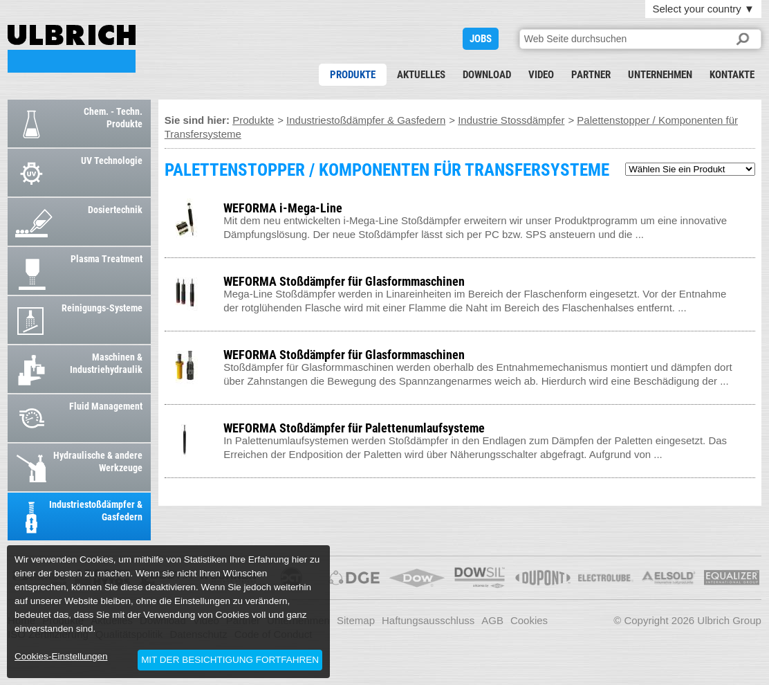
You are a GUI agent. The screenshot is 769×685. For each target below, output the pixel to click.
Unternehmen (660, 74)
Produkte (353, 74)
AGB (492, 620)
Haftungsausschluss (428, 620)
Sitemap (356, 620)
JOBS (481, 39)
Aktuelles (421, 74)
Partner (591, 74)
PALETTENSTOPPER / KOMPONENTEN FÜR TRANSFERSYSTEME (72, 49)
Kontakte (732, 74)
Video (541, 74)
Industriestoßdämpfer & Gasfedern (365, 120)
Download (487, 74)
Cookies (529, 620)
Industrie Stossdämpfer (511, 120)
